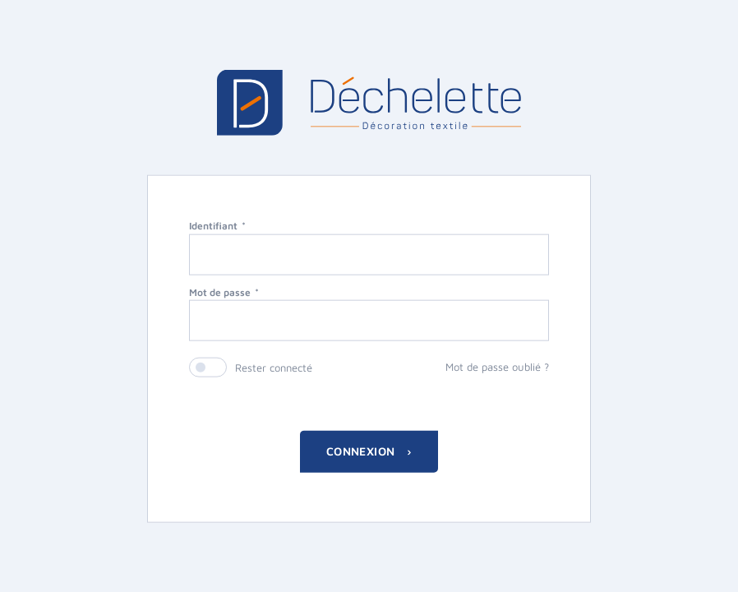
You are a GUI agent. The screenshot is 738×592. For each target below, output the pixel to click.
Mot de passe (220, 291)
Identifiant (213, 225)
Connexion (362, 451)
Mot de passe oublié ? (497, 366)
